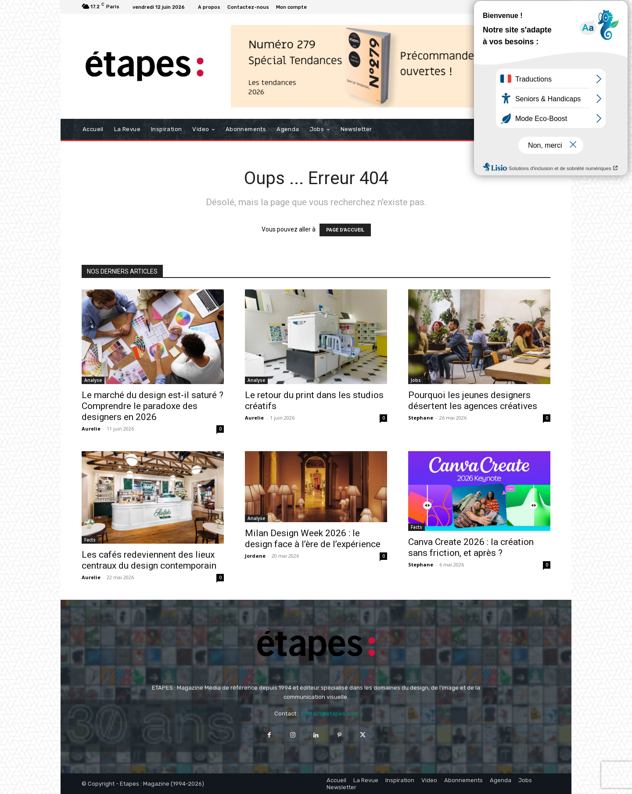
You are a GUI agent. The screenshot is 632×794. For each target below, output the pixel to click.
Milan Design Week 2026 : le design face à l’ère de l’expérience (313, 538)
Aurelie (91, 428)
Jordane (255, 555)
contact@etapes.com (329, 713)
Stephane (420, 417)
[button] (540, 129)
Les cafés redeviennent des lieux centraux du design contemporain (149, 560)
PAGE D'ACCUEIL (345, 230)
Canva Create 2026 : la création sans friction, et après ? (471, 547)
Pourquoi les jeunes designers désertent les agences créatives (472, 400)
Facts (90, 540)
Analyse (93, 380)
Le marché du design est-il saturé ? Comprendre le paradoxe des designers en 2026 (152, 406)
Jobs (416, 380)
